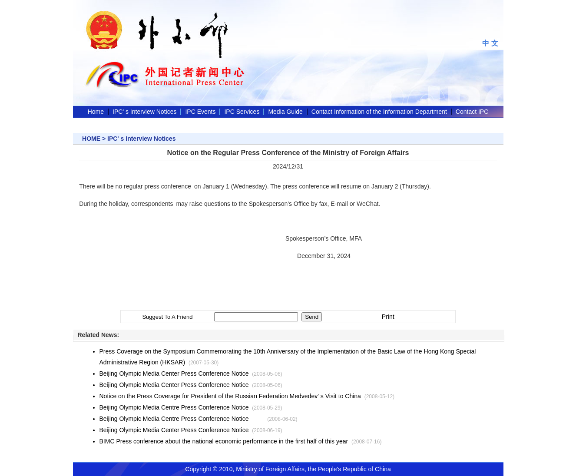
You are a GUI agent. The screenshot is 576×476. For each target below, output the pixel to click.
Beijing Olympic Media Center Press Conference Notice (174, 373)
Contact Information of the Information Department (379, 111)
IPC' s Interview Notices (144, 111)
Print (388, 316)
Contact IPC (472, 111)
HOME (91, 138)
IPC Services (241, 111)
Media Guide (285, 111)
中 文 (490, 43)
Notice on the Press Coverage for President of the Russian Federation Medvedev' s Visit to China (230, 396)
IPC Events (200, 111)
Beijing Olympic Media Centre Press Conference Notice (174, 407)
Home (96, 111)
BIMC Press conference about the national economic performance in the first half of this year (223, 441)
